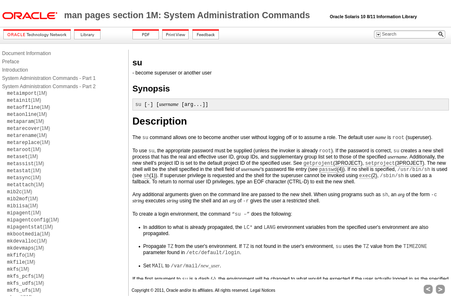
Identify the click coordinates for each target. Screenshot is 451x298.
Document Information (26, 53)
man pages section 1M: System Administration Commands (188, 15)
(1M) (27, 93)
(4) (331, 169)
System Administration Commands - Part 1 (49, 78)
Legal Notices (263, 290)
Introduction (15, 70)
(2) (368, 176)
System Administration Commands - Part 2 (49, 86)
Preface (10, 62)
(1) (150, 176)
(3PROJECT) (332, 163)
